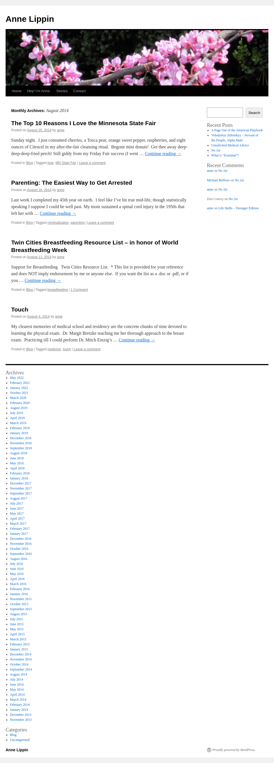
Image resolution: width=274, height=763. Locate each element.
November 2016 (21, 544)
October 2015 (19, 604)
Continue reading (163, 153)
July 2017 (16, 503)
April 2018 (17, 468)
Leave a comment (92, 163)
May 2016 (17, 574)
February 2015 (20, 644)
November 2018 (21, 443)
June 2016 (17, 569)
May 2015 (17, 629)
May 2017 (17, 513)
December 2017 (20, 483)
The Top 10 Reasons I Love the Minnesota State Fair (83, 123)
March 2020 (18, 398)
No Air (216, 150)
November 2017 (21, 488)
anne (61, 130)
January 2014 (19, 710)
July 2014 (16, 679)
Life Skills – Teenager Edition (238, 208)
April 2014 (17, 695)
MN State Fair (65, 163)
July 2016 (16, 564)
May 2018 (17, 463)
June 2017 (17, 508)
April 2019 (17, 418)
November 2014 (21, 659)
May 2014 (17, 689)
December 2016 (20, 539)
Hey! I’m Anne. (39, 91)
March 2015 (18, 639)
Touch (19, 309)
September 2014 (21, 669)
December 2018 (20, 438)
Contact (79, 91)
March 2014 (18, 700)
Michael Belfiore (218, 180)
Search (254, 113)
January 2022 (19, 388)
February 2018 (20, 473)
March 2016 (18, 584)
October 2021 (19, 393)
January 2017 (19, 534)
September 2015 (21, 609)
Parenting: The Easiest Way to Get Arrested (71, 182)
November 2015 (21, 599)
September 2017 (21, 493)
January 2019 (19, 433)
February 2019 (20, 428)
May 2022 (17, 378)
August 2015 (18, 614)
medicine (54, 349)
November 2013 (21, 720)
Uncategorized (20, 740)
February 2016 (20, 589)
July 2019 (16, 413)
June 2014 (17, 684)
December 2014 (20, 654)
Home (17, 91)
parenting (77, 223)
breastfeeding (58, 290)
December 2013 (20, 715)
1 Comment (79, 290)
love (51, 163)
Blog (29, 163)
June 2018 (17, 458)
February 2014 (20, 705)
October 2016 (19, 549)
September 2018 (21, 448)
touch (67, 349)
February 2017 (20, 529)
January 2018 (19, 478)
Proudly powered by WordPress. (234, 750)
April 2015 (17, 634)
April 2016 (17, 579)
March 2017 (18, 524)
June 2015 (17, 624)
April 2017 (17, 518)
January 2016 (19, 594)
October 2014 (19, 664)
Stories (61, 91)
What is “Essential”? (225, 155)
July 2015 (16, 619)
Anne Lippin (30, 18)
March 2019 (18, 423)
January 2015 (19, 649)
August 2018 (18, 453)
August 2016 (18, 559)
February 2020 (20, 403)
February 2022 (20, 383)
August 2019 (18, 408)
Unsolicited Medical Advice (230, 145)
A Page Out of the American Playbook (237, 130)
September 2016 (21, 554)
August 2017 (18, 498)
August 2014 (18, 674)
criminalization (58, 223)
